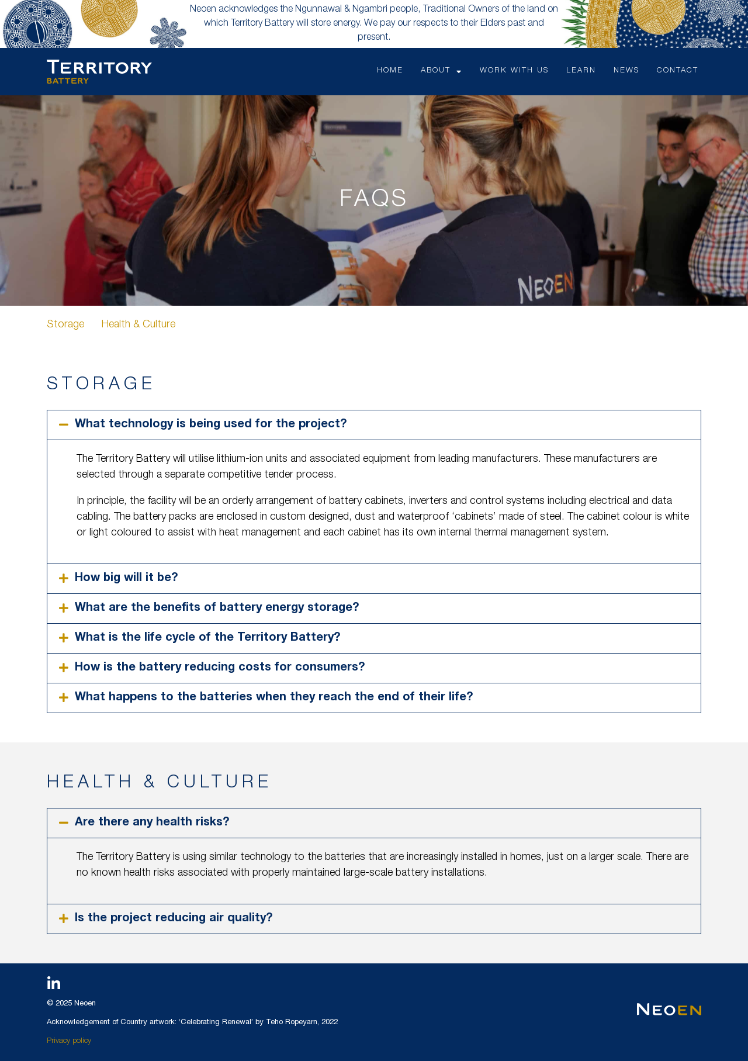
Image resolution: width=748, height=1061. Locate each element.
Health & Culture (138, 325)
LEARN (581, 71)
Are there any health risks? (152, 823)
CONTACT (677, 71)
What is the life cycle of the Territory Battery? (207, 638)
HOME (390, 71)
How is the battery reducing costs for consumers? (220, 668)
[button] (374, 425)
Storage (65, 325)
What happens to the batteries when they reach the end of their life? (274, 698)
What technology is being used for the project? (211, 425)
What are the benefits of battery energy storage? (217, 608)
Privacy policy (69, 1041)
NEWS (626, 71)
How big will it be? (126, 579)
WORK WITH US (514, 71)
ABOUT (441, 71)
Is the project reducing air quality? (173, 919)
